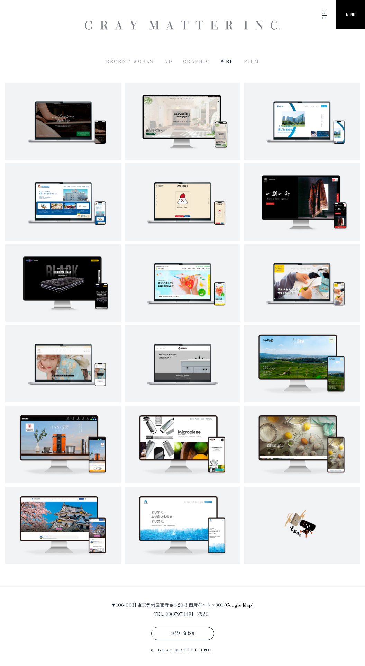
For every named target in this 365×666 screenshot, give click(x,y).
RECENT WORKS (130, 61)
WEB (227, 61)
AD (168, 61)
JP (324, 12)
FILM (251, 61)
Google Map (239, 605)
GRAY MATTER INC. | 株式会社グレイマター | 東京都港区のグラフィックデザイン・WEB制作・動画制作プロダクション (182, 25)
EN (324, 18)
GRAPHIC (196, 61)
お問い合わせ (182, 633)
